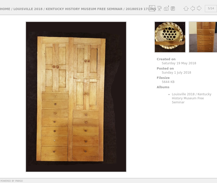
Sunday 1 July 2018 (176, 72)
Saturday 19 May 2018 (179, 63)
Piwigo (19, 180)
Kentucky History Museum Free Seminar (84, 9)
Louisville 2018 (27, 9)
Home (5, 9)
